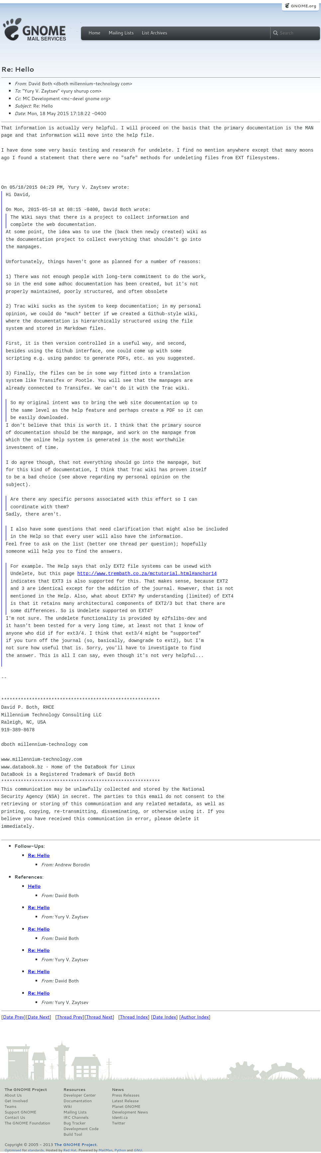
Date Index (164, 1017)
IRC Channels (76, 1117)
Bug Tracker (74, 1123)
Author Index (195, 1017)
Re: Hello (39, 855)
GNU (138, 1149)
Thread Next (99, 1017)
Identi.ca (120, 1117)
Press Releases (125, 1095)
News (118, 1089)
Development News (130, 1112)
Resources (74, 1089)
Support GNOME (21, 1112)
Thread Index (134, 1017)
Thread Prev (70, 1017)
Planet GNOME (126, 1106)
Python (120, 1149)
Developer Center (79, 1095)
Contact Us (15, 1117)
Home (95, 33)
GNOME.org (303, 6)
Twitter (118, 1123)
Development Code (81, 1128)
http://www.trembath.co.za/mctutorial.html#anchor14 (147, 573)
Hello (34, 886)
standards (36, 1149)
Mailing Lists (121, 33)
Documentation (77, 1101)
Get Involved (16, 1101)
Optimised (13, 1149)
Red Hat (69, 1149)
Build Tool (72, 1134)
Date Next (38, 1017)
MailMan (106, 1149)
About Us (13, 1095)
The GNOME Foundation (27, 1123)
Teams (11, 1106)
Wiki (67, 1106)
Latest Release (125, 1101)
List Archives (154, 33)
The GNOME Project (26, 1089)
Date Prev (13, 1017)
